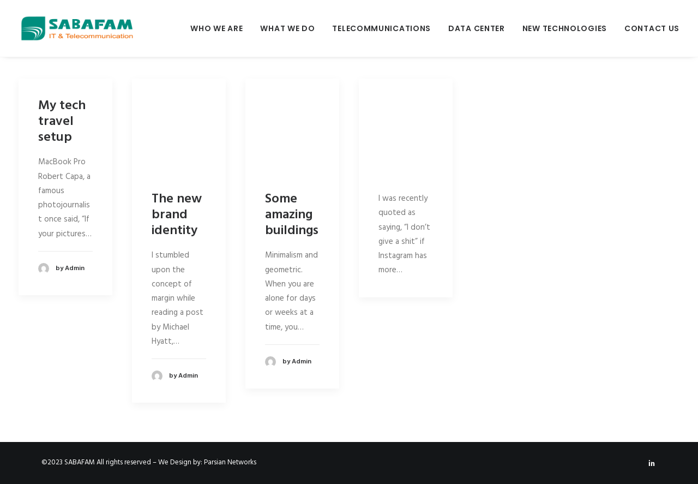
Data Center (476, 28)
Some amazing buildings (291, 215)
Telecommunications (381, 28)
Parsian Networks (230, 462)
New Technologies (564, 28)
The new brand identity (177, 215)
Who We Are (216, 28)
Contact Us (651, 28)
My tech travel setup (62, 121)
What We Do (287, 28)
